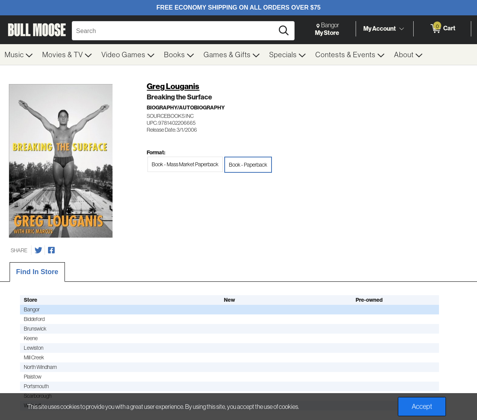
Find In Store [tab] (37, 272)
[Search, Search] (174, 30)
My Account (379, 28)
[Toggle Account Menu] (401, 28)
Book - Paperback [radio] (248, 164)
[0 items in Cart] (442, 29)
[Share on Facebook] (51, 250)
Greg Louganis (173, 86)
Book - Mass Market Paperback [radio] (185, 164)
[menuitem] (19, 54)
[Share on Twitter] (38, 250)
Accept (422, 406)
